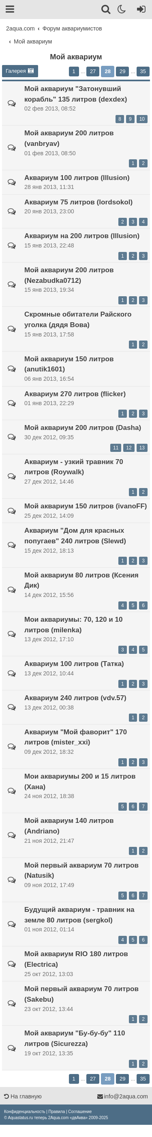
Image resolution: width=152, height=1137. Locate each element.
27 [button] (93, 71)
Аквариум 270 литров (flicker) (75, 394)
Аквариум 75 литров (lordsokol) (78, 202)
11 (115, 448)
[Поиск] (106, 10)
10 (142, 119)
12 (128, 448)
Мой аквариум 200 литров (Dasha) (82, 427)
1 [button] (74, 71)
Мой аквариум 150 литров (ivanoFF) (85, 506)
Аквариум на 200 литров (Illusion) (81, 236)
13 (142, 448)
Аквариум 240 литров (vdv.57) (75, 698)
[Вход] (139, 10)
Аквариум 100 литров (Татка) (74, 664)
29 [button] (122, 71)
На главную (23, 1096)
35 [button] (143, 71)
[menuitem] (24, 1112)
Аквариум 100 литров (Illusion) (77, 178)
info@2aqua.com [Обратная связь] (122, 1096)
